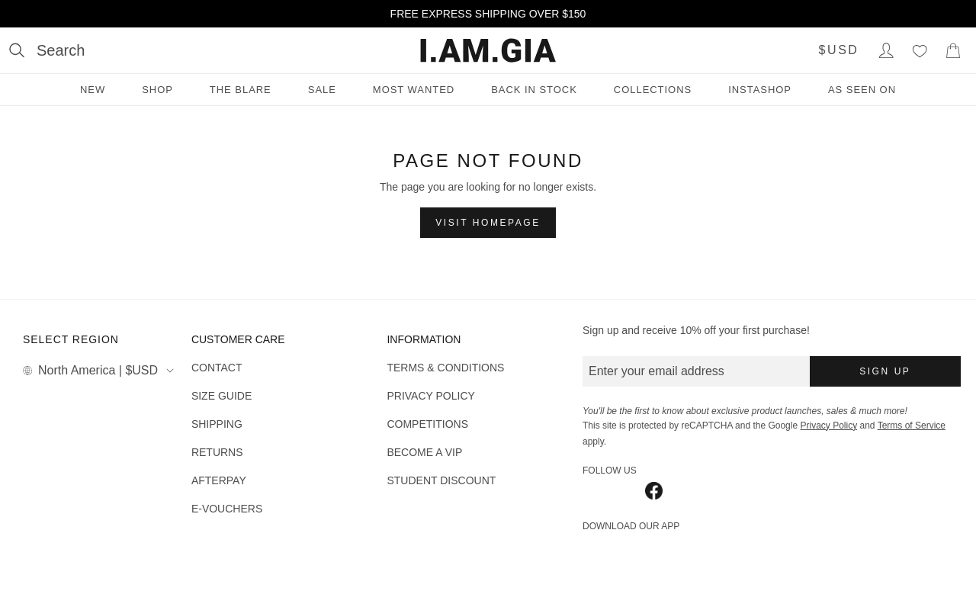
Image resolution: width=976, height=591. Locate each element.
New (92, 89)
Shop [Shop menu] (157, 89)
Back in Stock (534, 89)
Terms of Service (912, 425)
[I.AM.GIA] (488, 50)
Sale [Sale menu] (322, 89)
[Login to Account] (886, 50)
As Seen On (862, 89)
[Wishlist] (919, 50)
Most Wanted (413, 89)
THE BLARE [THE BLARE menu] (240, 89)
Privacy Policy (828, 425)
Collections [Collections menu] (653, 89)
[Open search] (47, 50)
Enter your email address (656, 371)
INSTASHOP (759, 89)
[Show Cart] (953, 50)
